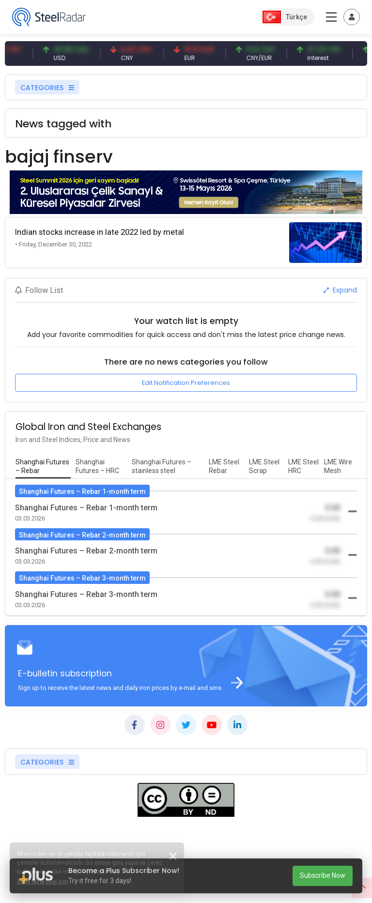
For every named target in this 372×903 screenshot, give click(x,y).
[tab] (43, 466)
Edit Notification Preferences (186, 382)
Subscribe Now (322, 875)
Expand (340, 290)
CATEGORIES (47, 87)
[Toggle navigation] (351, 17)
